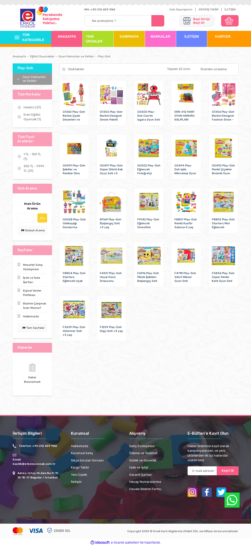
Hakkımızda (79, 446)
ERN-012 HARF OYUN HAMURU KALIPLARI (184, 115)
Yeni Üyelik (79, 475)
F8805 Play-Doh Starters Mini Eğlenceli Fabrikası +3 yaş (223, 223)
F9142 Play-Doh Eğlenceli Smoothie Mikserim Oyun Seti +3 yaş (148, 223)
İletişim (76, 482)
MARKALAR (160, 36)
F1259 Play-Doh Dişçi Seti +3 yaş (111, 329)
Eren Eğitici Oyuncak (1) (32, 117)
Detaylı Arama (33, 230)
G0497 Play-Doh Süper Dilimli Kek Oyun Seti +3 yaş (111, 169)
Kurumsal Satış (82, 453)
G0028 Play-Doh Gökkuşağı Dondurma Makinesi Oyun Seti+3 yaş (74, 223)
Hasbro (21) (32, 107)
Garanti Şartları (140, 475)
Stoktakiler (76, 69)
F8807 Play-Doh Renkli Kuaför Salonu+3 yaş (185, 223)
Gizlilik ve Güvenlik (142, 460)
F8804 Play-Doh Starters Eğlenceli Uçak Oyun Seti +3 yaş (74, 277)
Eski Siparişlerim (181, 9)
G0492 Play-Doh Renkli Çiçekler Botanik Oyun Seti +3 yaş (223, 169)
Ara (42, 218)
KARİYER (223, 36)
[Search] (124, 20)
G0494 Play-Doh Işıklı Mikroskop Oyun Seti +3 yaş (185, 169)
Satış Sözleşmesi (142, 446)
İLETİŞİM (230, 9)
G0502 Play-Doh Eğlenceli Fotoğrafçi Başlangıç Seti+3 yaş (148, 169)
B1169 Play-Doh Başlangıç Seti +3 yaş (110, 223)
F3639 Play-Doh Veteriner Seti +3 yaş (74, 331)
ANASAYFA (67, 36)
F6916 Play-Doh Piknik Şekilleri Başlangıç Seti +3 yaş (148, 277)
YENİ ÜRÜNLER (94, 39)
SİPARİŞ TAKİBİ (208, 9)
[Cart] (230, 20)
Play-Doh (104, 56)
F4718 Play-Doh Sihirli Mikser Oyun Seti (185, 277)
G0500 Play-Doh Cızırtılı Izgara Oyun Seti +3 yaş (148, 115)
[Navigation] (28, 37)
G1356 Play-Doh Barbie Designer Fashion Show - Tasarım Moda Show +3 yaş (223, 115)
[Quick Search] (25, 218)
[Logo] (28, 18)
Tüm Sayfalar (34, 327)
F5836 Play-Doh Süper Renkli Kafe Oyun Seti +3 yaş (223, 277)
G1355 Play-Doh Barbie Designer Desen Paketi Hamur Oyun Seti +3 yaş (111, 115)
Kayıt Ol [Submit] (228, 470)
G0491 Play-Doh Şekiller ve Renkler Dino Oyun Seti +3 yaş (74, 169)
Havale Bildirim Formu (145, 489)
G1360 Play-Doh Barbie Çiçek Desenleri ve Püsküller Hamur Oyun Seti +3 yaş (74, 115)
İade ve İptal (138, 467)
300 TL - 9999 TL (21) (34, 168)
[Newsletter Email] (213, 470)
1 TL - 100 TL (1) (32, 156)
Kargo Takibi (80, 467)
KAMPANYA (129, 36)
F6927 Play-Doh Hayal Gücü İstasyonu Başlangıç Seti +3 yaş (111, 277)
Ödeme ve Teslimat (143, 453)
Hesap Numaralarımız (145, 482)
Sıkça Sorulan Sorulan (87, 460)
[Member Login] (197, 20)
